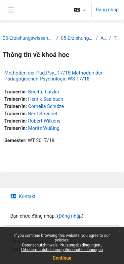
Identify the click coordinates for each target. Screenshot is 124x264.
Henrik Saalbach (45, 99)
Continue (62, 258)
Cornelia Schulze (46, 106)
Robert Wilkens (44, 121)
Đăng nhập (107, 10)
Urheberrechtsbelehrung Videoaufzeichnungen (62, 249)
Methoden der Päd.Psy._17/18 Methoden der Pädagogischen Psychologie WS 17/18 (53, 76)
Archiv (103, 38)
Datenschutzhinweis (40, 245)
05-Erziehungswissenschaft (77, 38)
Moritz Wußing (44, 128)
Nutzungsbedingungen (81, 245)
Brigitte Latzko (43, 92)
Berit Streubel (42, 114)
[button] (80, 10)
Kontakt (23, 196)
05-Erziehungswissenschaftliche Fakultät (28, 38)
